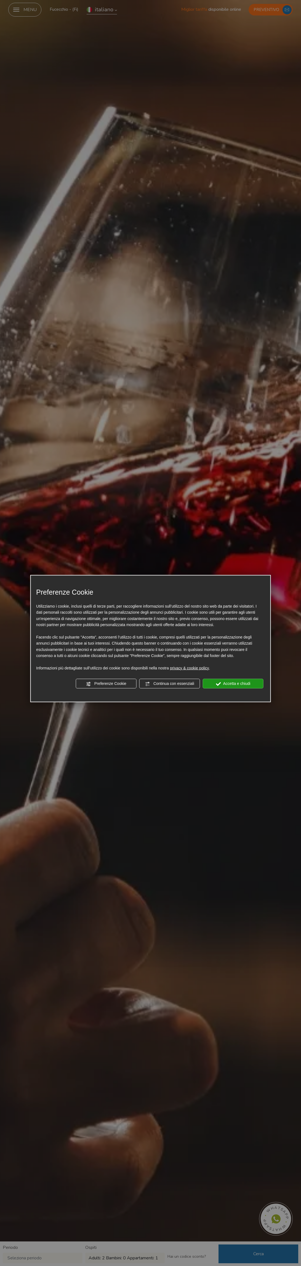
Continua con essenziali (169, 683)
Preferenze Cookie (106, 683)
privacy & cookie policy (189, 668)
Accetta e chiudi (233, 683)
